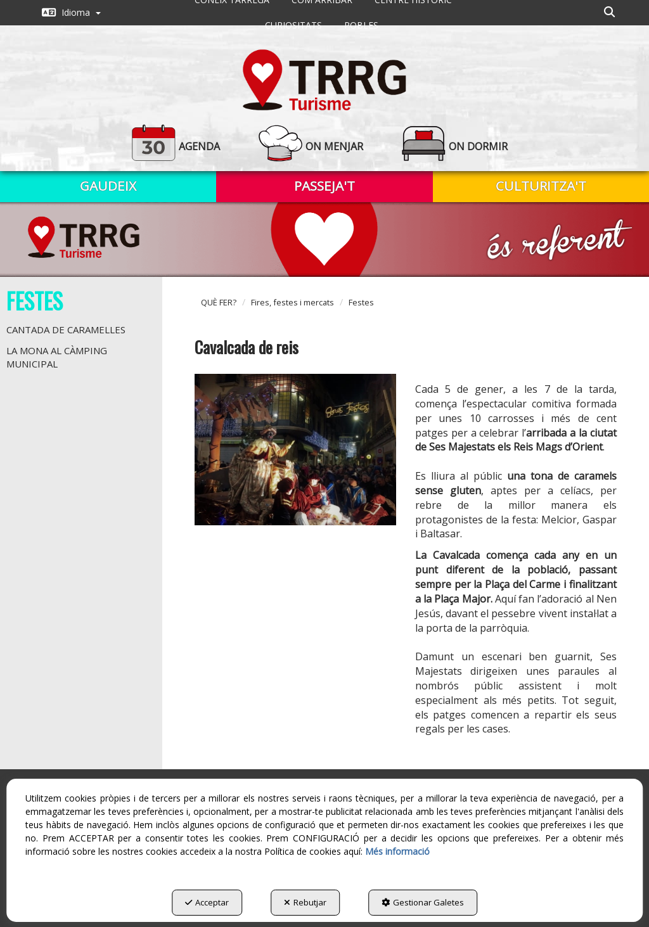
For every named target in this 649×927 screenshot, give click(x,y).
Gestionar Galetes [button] (423, 902)
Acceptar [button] (207, 902)
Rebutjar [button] (305, 902)
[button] (71, 12)
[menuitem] (71, 12)
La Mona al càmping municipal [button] (56, 357)
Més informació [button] (397, 851)
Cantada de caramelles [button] (65, 329)
